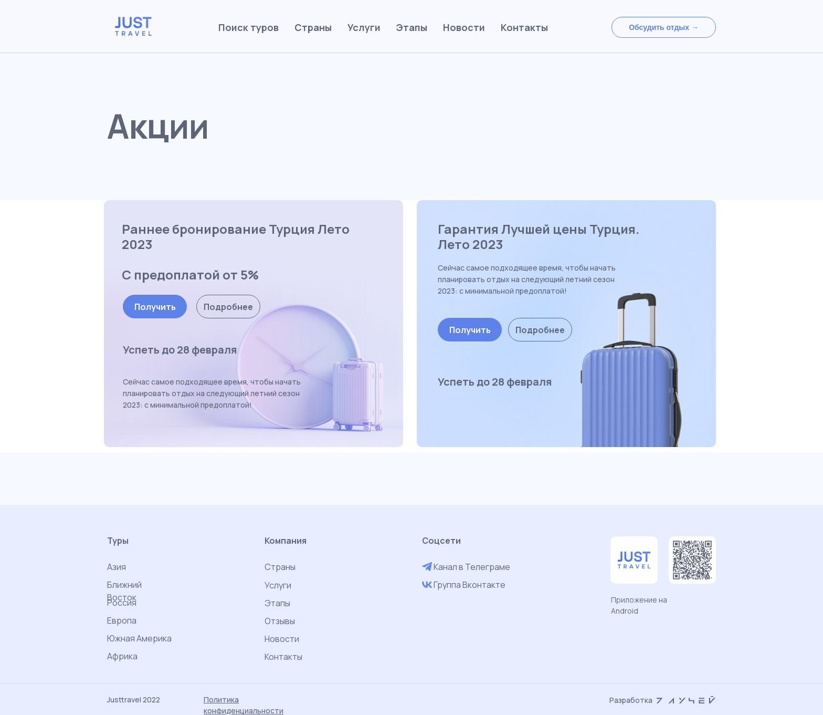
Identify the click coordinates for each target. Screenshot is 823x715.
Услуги (278, 585)
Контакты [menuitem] (524, 27)
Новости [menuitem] (464, 27)
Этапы (277, 603)
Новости (282, 639)
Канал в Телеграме (472, 567)
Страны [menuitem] (313, 27)
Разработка (630, 700)
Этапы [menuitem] (411, 27)
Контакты (283, 656)
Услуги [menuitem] (364, 27)
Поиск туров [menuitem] (248, 27)
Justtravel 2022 (133, 699)
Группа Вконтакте (469, 584)
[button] (663, 27)
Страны (280, 567)
